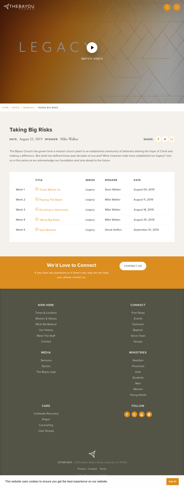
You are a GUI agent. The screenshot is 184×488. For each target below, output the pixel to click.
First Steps (138, 313)
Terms (103, 468)
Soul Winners (45, 230)
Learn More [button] (116, 481)
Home (5, 107)
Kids (138, 372)
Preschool (138, 366)
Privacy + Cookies (87, 468)
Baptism (138, 330)
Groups (138, 341)
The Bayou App (46, 372)
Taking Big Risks (47, 220)
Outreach (138, 324)
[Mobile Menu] (176, 7)
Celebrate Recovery (46, 413)
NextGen (138, 360)
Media (16, 107)
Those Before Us (47, 190)
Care (46, 406)
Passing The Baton (49, 200)
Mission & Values (46, 318)
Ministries (138, 352)
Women (138, 389)
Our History (46, 330)
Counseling (46, 425)
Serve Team (138, 336)
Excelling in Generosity (51, 210)
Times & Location (46, 313)
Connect (138, 305)
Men (138, 383)
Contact (46, 341)
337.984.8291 (65, 462)
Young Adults (138, 395)
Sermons (28, 107)
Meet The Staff (46, 336)
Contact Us (133, 266)
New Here (46, 305)
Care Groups (46, 431)
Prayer (46, 419)
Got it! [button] (172, 481)
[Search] (167, 7)
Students (138, 377)
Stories (46, 366)
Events (138, 318)
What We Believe (46, 324)
